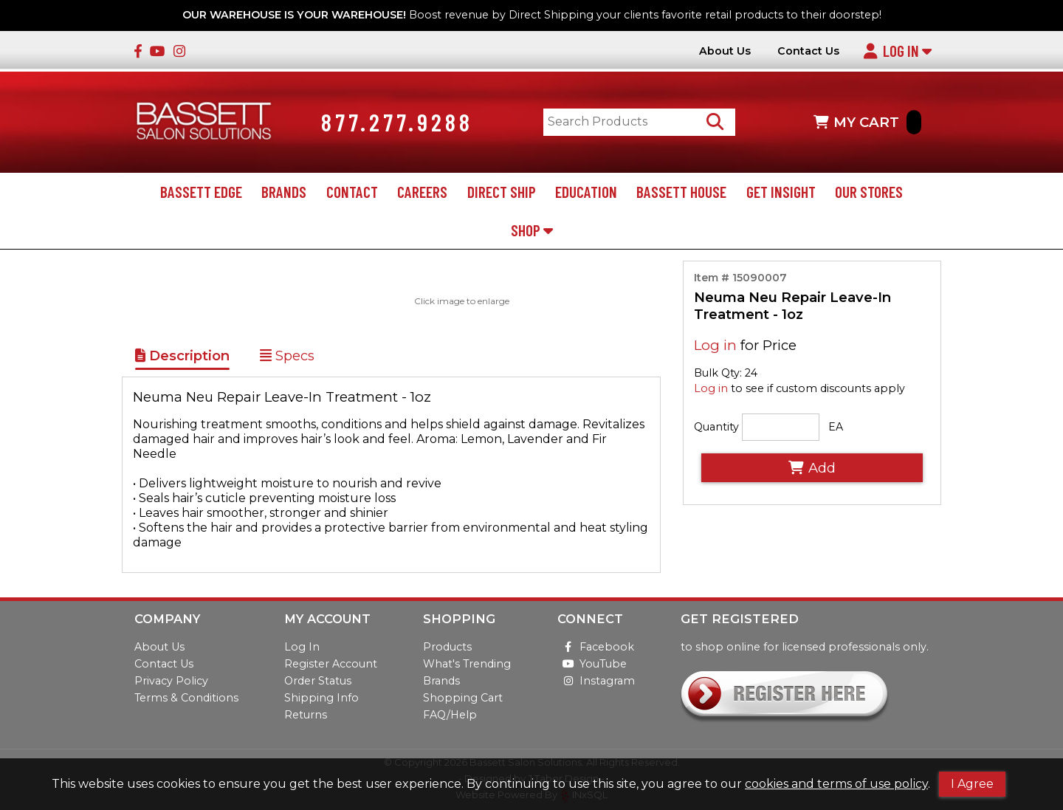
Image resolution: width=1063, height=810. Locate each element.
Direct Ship (501, 194)
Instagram (596, 680)
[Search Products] (718, 123)
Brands (283, 194)
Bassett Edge (201, 194)
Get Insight (781, 194)
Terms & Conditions (186, 697)
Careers (422, 194)
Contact (352, 194)
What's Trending (467, 663)
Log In (897, 50)
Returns (305, 714)
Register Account (330, 663)
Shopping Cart (463, 697)
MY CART (867, 123)
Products (447, 646)
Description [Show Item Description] (182, 358)
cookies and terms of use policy (836, 784)
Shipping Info (321, 697)
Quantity (716, 429)
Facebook (595, 646)
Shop (532, 232)
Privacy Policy (171, 680)
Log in (715, 347)
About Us (725, 51)
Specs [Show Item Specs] (287, 358)
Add (812, 470)
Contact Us (808, 51)
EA (835, 429)
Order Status (317, 680)
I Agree (972, 784)
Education (586, 194)
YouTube (592, 663)
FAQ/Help (450, 714)
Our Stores (869, 194)
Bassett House (681, 194)
